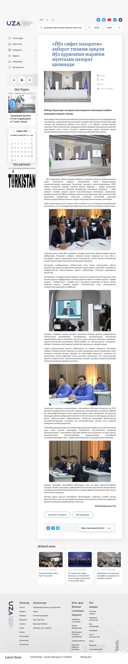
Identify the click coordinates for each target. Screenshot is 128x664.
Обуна (35, 611)
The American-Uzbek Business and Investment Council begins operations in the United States (79, 577)
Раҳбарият (93, 630)
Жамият (22, 611)
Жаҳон (22, 632)
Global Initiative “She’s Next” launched (48, 574)
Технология (24, 644)
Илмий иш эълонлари (76, 620)
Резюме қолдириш (40, 615)
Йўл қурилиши (82, 515)
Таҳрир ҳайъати (78, 641)
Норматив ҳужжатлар (93, 619)
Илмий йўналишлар (77, 627)
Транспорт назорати (57, 515)
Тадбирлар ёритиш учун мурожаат (47, 607)
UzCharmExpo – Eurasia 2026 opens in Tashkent (51, 657)
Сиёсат (22, 607)
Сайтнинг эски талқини (42, 628)
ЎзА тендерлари (94, 625)
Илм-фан (22, 615)
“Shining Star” (86, 657)
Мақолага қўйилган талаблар (75, 647)
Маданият (23, 620)
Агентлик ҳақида (92, 612)
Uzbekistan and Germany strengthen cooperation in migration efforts (108, 575)
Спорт (21, 628)
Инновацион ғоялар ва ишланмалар (77, 634)
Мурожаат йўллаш (40, 624)
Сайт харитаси (38, 620)
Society (102, 76)
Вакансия (92, 645)
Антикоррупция (95, 649)
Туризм (22, 624)
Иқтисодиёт (24, 636)
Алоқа (91, 641)
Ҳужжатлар (23, 640)
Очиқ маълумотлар (94, 635)
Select (104, 80)
